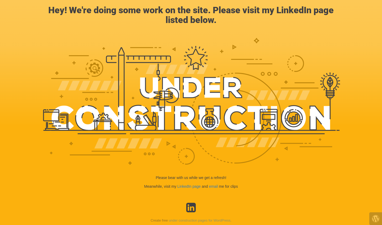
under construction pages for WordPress (199, 220)
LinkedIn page (189, 186)
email (213, 186)
